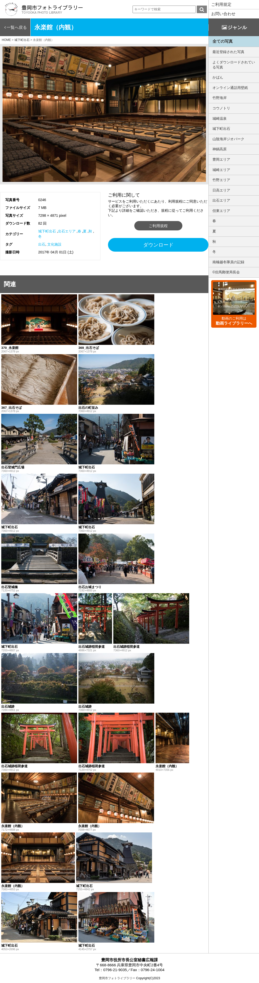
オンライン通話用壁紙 (230, 88)
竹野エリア (221, 180)
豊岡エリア (221, 159)
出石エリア (67, 231)
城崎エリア (221, 170)
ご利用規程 (158, 226)
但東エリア (221, 211)
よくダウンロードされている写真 (233, 64)
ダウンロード (158, 245)
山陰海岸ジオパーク (228, 139)
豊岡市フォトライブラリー (117, 978)
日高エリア (221, 190)
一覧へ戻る (17, 27)
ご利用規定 (221, 4)
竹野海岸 (219, 98)
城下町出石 (47, 231)
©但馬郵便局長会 (226, 272)
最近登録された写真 (228, 52)
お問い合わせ (223, 14)
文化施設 (54, 244)
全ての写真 (222, 41)
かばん (217, 77)
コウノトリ (221, 108)
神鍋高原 (219, 149)
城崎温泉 (219, 118)
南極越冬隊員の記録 (228, 262)
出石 (41, 244)
